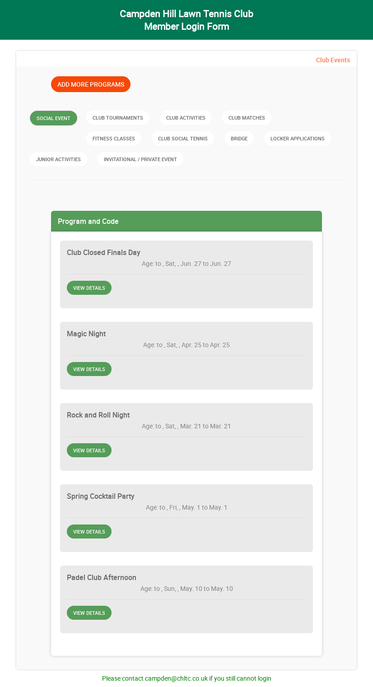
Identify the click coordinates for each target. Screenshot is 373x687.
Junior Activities (58, 159)
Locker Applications (297, 138)
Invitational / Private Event (140, 159)
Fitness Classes (114, 138)
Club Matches (246, 117)
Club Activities (185, 117)
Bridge (239, 138)
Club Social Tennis (183, 138)
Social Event (53, 118)
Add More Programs (90, 84)
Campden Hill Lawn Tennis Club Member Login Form (186, 19)
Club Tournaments (118, 117)
